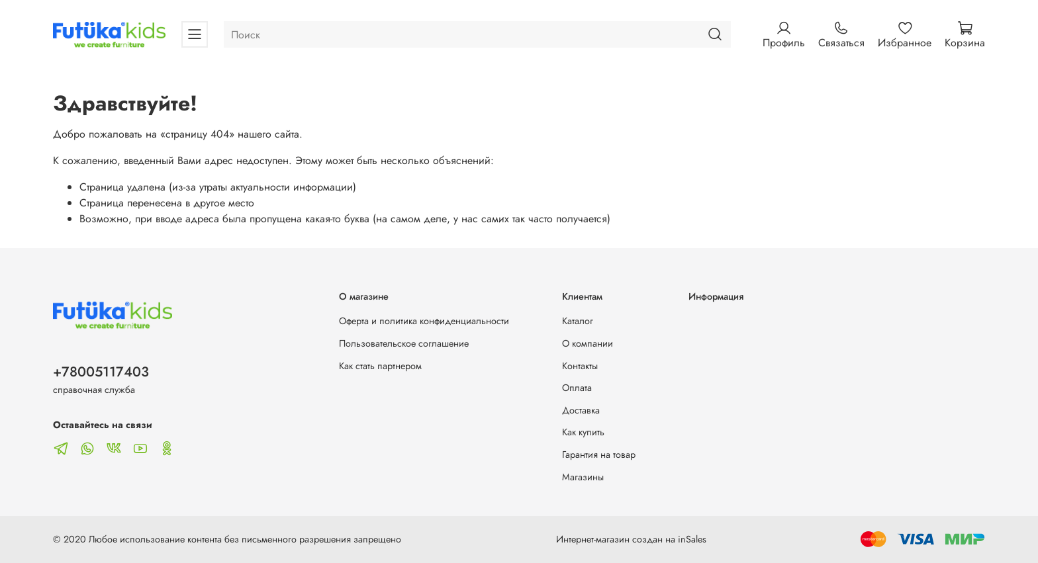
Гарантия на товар (599, 454)
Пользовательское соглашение (404, 343)
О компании (587, 343)
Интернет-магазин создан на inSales (631, 539)
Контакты (580, 365)
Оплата (577, 387)
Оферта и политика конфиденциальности (424, 320)
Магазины (583, 477)
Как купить (583, 432)
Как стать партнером (380, 365)
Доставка (581, 410)
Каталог (577, 320)
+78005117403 (101, 372)
